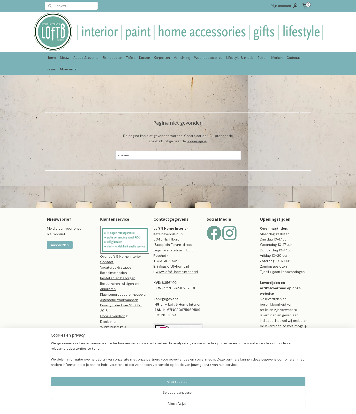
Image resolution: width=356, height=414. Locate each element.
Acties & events (85, 57)
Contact (107, 262)
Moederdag (69, 69)
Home (51, 57)
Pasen (51, 69)
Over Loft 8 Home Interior (120, 256)
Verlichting (182, 57)
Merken (277, 57)
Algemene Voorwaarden (119, 300)
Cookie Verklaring (114, 316)
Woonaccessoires (208, 57)
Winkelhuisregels (113, 327)
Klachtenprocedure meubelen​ (123, 294)
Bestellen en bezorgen (117, 278)
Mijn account (284, 6)
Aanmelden (60, 245)
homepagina (196, 141)
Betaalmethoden (113, 273)
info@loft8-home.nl (173, 266)
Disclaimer (108, 321)
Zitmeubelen (112, 57)
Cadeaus (294, 57)
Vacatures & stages (115, 267)
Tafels (130, 57)
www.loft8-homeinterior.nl (177, 272)
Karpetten (162, 57)
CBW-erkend (110, 343)
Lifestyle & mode (240, 57)
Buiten (262, 57)
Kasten (144, 57)
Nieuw (64, 57)
